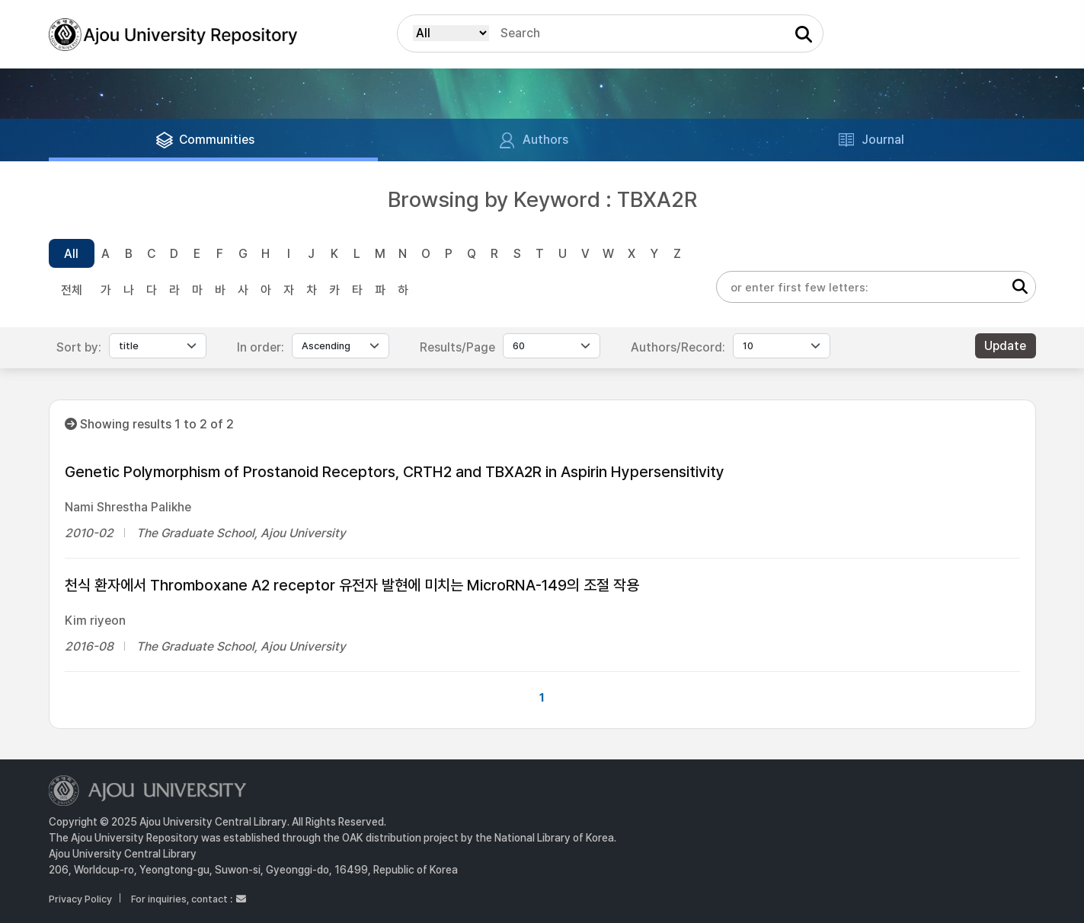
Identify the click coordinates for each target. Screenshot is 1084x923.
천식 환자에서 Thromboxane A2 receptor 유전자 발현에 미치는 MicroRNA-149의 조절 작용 (352, 585)
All (71, 254)
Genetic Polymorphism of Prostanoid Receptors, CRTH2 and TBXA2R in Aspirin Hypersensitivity (394, 472)
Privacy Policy (80, 899)
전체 (71, 290)
